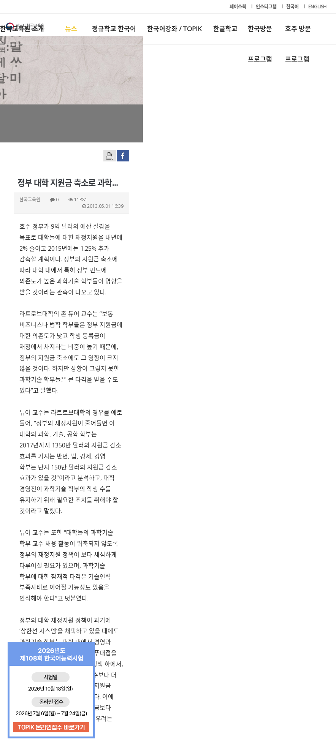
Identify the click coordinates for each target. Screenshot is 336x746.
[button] (260, 616)
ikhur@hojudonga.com (51, 570)
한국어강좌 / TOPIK (174, 28)
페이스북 (238, 6)
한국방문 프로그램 (260, 34)
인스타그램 (267, 6)
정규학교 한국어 (114, 28)
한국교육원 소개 (22, 28)
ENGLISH (317, 6)
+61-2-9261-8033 (132, 717)
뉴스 (71, 28)
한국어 (293, 6)
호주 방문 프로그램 (298, 34)
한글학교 (225, 28)
